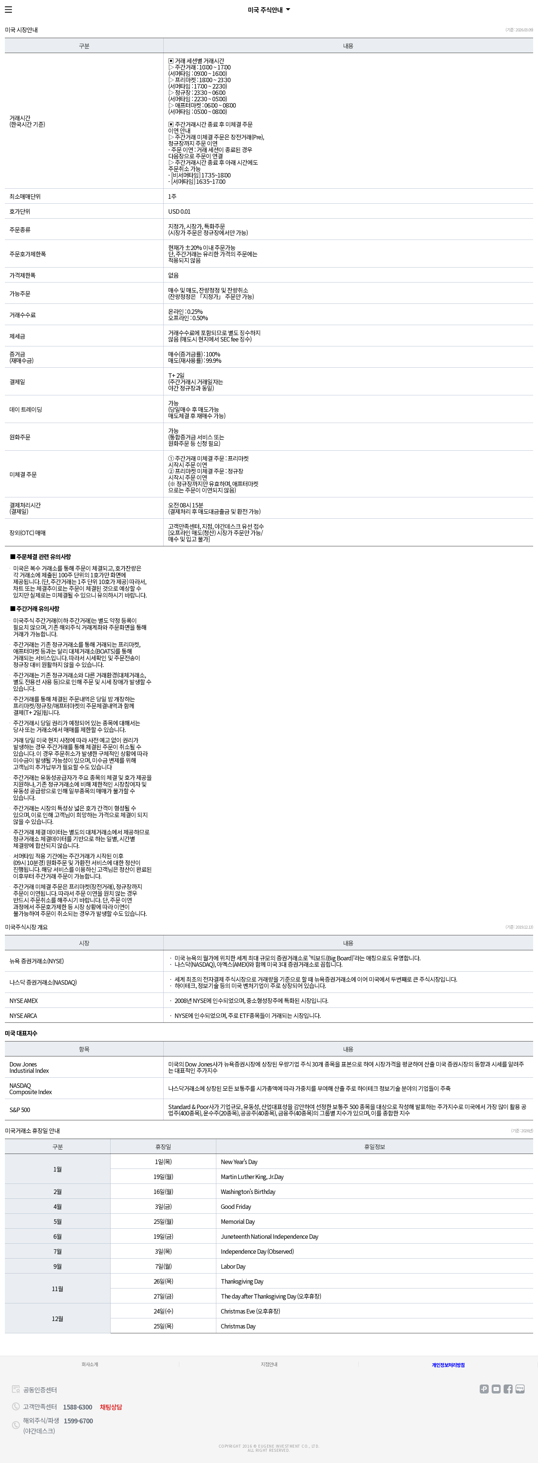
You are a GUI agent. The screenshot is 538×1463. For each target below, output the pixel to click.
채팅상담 (111, 1406)
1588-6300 (77, 1406)
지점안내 (269, 1364)
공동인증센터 (40, 1389)
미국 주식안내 (265, 9)
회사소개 (89, 1364)
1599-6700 (78, 1420)
